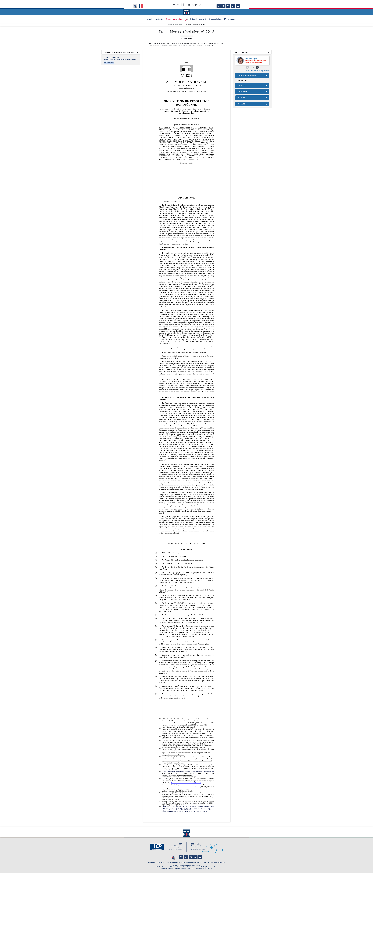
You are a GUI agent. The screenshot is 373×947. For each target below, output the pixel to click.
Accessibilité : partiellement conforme (176, 866)
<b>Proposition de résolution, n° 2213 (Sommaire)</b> (121, 52)
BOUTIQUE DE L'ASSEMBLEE (156, 862)
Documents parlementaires (175, 24)
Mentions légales (161, 866)
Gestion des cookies (211, 866)
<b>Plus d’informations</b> (252, 52)
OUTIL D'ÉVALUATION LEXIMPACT (214, 862)
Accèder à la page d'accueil (186, 11)
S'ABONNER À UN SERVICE (193, 862)
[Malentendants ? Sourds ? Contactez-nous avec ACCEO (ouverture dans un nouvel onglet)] (173, 857)
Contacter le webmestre (193, 866)
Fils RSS (203, 866)
